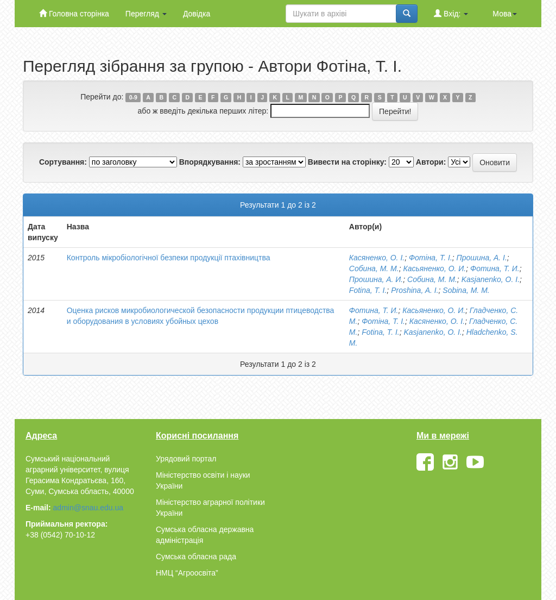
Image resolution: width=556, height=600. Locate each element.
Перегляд (146, 13)
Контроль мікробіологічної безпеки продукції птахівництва (168, 257)
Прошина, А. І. (482, 257)
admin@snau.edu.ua (88, 507)
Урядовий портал (186, 458)
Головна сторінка (74, 13)
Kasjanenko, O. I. (491, 279)
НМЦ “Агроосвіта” (187, 572)
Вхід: (451, 13)
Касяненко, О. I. (377, 257)
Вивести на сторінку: (347, 162)
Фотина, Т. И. (495, 268)
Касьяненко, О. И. (434, 268)
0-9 (133, 97)
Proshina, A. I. (414, 290)
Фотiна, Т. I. (430, 257)
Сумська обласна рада (196, 556)
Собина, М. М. (374, 268)
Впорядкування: (210, 162)
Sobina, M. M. (466, 290)
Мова (504, 13)
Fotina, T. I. (368, 290)
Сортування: (63, 162)
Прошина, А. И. (376, 279)
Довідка (196, 13)
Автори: (431, 162)
